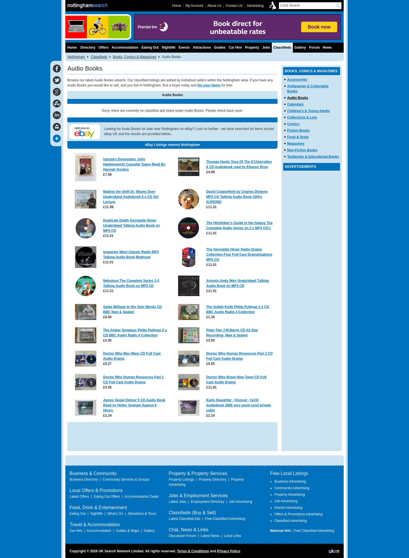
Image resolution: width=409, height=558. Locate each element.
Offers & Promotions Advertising (298, 514)
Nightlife (169, 47)
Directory (87, 47)
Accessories (297, 80)
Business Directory (84, 479)
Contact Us (234, 6)
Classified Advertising (290, 521)
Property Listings (181, 479)
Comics (293, 124)
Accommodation (125, 47)
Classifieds (99, 57)
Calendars (295, 104)
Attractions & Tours (142, 514)
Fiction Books (298, 131)
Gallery (300, 47)
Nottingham (76, 57)
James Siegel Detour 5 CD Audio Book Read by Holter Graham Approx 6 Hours (134, 405)
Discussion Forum (182, 536)
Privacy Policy (228, 551)
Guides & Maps (127, 531)
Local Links (232, 536)
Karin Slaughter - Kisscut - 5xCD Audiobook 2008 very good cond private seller (238, 405)
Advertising (255, 6)
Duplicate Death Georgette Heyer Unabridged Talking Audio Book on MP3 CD (131, 225)
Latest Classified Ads (184, 519)
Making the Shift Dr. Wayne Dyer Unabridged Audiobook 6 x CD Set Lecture (130, 197)
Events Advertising (288, 508)
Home (72, 47)
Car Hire (235, 47)
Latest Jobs (177, 502)
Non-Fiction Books (302, 150)
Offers (103, 47)
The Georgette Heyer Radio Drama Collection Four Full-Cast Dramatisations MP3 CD (239, 254)
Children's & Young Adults (308, 111)
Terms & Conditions (193, 551)
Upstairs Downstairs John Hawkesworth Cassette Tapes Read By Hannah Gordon (134, 164)
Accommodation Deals (141, 497)
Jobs (266, 47)
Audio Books (297, 98)
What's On (115, 514)
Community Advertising (291, 488)
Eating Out (150, 47)
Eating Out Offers (107, 497)
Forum (314, 47)
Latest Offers (79, 497)
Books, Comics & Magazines (134, 57)
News (327, 47)
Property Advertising (289, 495)
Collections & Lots (302, 117)
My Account (194, 6)
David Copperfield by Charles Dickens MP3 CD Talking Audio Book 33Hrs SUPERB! (237, 197)
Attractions (202, 47)
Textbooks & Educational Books (313, 157)
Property (252, 47)
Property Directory (212, 479)
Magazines (295, 144)
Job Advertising (240, 502)
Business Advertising (290, 481)
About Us (214, 6)
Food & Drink (297, 137)
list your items (208, 85)
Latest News (210, 536)
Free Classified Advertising (225, 519)
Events (184, 47)
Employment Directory (207, 502)
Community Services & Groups (126, 479)
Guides (220, 47)
